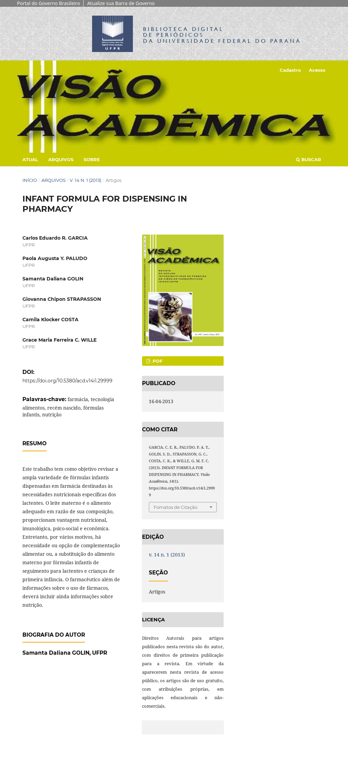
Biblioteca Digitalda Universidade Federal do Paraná (222, 35)
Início (29, 180)
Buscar (308, 159)
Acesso (317, 70)
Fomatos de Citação (175, 507)
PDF (156, 361)
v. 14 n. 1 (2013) (85, 180)
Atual (30, 159)
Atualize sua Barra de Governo (121, 3)
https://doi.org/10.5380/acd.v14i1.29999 (67, 381)
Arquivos (60, 159)
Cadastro (290, 70)
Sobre (92, 159)
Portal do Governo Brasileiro (48, 3)
